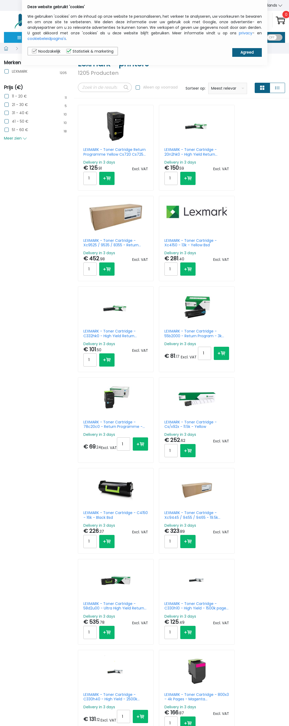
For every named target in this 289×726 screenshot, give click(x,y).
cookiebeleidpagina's (46, 38)
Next (146, 601)
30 (269, 600)
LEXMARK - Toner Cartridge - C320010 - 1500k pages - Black (98, 537)
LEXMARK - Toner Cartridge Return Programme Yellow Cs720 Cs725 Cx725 (100, 151)
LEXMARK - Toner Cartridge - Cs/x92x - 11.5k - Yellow (259, 248)
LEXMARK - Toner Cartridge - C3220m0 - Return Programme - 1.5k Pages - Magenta (261, 537)
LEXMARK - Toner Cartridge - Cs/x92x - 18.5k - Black (205, 537)
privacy (245, 33)
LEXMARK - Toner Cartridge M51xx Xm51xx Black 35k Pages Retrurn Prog (261, 441)
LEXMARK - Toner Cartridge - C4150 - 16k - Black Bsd (99, 344)
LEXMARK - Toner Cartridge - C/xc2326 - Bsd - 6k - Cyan (206, 441)
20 (259, 600)
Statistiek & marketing (89, 51)
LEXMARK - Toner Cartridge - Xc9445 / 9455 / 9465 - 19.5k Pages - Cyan (154, 344)
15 (250, 600)
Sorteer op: (196, 88)
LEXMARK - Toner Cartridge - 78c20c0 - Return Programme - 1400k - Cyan (206, 248)
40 (279, 600)
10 (241, 600)
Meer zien (15, 138)
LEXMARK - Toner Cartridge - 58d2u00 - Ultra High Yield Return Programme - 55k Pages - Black (206, 344)
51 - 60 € (20, 130)
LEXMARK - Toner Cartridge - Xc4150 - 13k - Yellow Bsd (261, 151)
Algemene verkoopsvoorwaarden (238, 711)
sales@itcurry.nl (164, 696)
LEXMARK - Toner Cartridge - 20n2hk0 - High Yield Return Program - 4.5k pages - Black (152, 151)
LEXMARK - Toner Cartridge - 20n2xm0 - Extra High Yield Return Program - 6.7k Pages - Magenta (153, 537)
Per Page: (225, 600)
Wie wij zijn (227, 692)
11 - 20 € (19, 96)
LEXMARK (19, 71)
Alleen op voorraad (160, 87)
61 (133, 601)
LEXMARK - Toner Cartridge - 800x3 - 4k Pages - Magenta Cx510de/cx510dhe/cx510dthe (155, 441)
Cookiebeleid (263, 700)
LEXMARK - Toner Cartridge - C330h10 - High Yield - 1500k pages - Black (261, 344)
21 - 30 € (20, 105)
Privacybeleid (264, 692)
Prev (85, 601)
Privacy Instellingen (262, 711)
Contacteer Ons (233, 700)
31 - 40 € (20, 113)
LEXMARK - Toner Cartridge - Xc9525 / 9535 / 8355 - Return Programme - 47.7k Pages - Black (208, 151)
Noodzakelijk (46, 51)
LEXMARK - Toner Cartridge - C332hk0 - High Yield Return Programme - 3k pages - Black (98, 248)
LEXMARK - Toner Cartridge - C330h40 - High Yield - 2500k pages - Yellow (98, 441)
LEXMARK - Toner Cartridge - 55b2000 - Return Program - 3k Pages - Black (153, 248)
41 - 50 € (20, 121)
